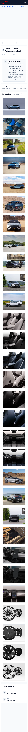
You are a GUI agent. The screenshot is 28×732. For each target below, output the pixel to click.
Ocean (22, 6)
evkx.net (3, 6)
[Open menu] (25, 2)
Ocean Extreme (5, 8)
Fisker (17, 6)
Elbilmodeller (10, 6)
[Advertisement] (13, 24)
